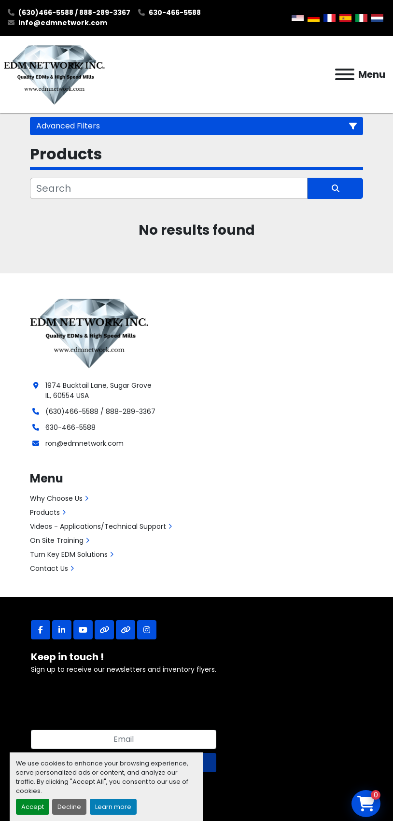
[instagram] (146, 629)
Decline (69, 807)
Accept (32, 807)
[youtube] (83, 629)
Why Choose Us (56, 498)
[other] (104, 629)
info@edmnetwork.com (62, 23)
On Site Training (57, 540)
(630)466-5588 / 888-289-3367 (74, 12)
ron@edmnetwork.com (84, 443)
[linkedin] (61, 629)
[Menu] (344, 74)
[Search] (169, 188)
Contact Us (49, 568)
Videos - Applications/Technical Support (98, 526)
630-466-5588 (175, 12)
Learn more (113, 807)
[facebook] (40, 629)
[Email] (123, 739)
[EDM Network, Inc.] (89, 332)
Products (45, 512)
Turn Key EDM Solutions (69, 554)
